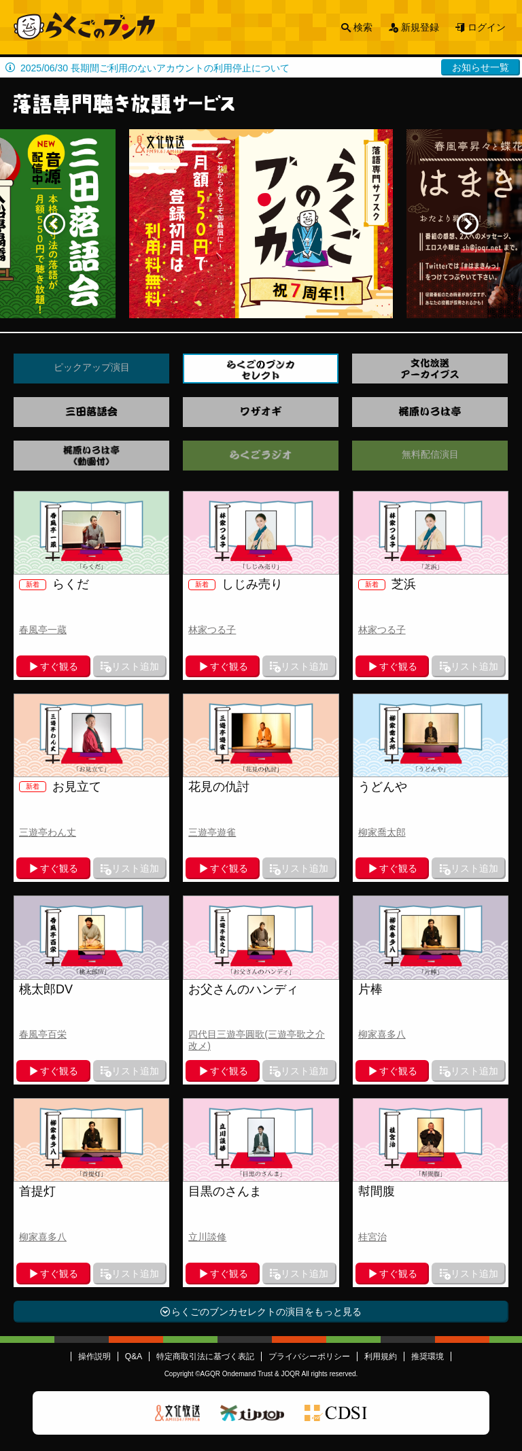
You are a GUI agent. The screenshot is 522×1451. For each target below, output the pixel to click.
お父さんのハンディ (243, 989)
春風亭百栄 (43, 1034)
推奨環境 (427, 1356)
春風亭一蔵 (43, 629)
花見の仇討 (218, 786)
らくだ (54, 584)
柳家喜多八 (382, 1034)
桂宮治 (372, 1236)
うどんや (382, 786)
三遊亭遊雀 (212, 832)
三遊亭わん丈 (47, 832)
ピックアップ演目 (92, 367)
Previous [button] (54, 224)
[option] (261, 223)
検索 (362, 27)
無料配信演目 (430, 454)
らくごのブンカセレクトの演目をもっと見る (266, 1311)
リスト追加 (135, 666)
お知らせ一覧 (480, 67)
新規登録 (420, 27)
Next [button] (467, 224)
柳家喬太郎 (382, 832)
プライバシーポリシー (309, 1356)
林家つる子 (212, 629)
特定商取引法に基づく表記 (205, 1356)
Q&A (133, 1356)
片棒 (370, 989)
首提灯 (37, 1191)
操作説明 (94, 1356)
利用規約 (380, 1356)
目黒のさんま (225, 1191)
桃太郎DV (46, 989)
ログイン (487, 27)
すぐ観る (59, 666)
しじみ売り (235, 584)
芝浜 (387, 584)
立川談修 (207, 1236)
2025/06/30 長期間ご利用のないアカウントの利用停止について (155, 68)
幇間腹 (376, 1191)
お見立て (60, 786)
